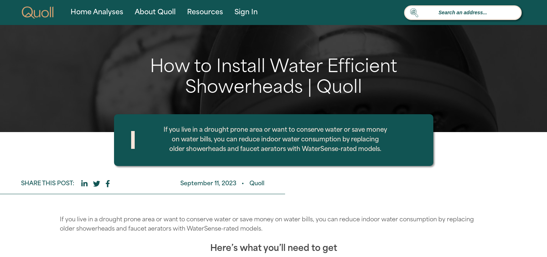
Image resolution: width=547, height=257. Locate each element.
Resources (205, 12)
